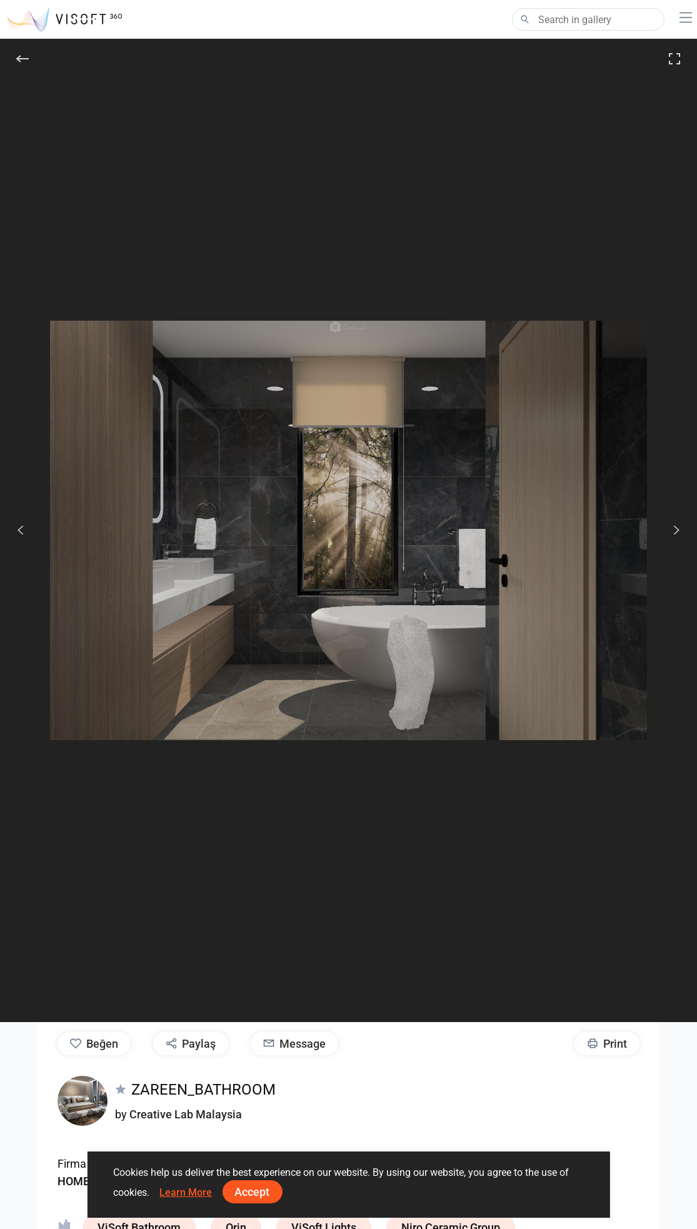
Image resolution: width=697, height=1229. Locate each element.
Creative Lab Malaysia (185, 1114)
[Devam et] (669, 530)
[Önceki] (20, 530)
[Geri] (22, 58)
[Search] (588, 19)
